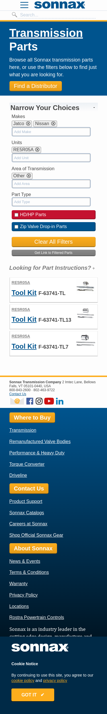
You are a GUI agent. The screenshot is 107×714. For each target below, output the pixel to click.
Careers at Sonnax (28, 523)
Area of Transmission (33, 168)
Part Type (21, 194)
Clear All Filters (53, 242)
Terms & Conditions (29, 572)
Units (17, 142)
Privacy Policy (23, 595)
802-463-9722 (44, 390)
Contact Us (17, 394)
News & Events (24, 561)
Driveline (18, 475)
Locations (19, 606)
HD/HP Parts (30, 214)
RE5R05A (21, 282)
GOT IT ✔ (32, 694)
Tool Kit (24, 292)
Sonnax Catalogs (26, 512)
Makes (18, 116)
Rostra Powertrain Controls (36, 617)
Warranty (18, 583)
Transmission (46, 33)
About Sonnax (33, 548)
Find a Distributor (35, 86)
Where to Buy (32, 417)
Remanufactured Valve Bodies (40, 441)
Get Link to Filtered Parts (53, 253)
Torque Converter (27, 464)
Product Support (26, 501)
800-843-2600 (20, 390)
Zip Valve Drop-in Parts (41, 226)
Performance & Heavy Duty (37, 452)
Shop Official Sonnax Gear (36, 535)
